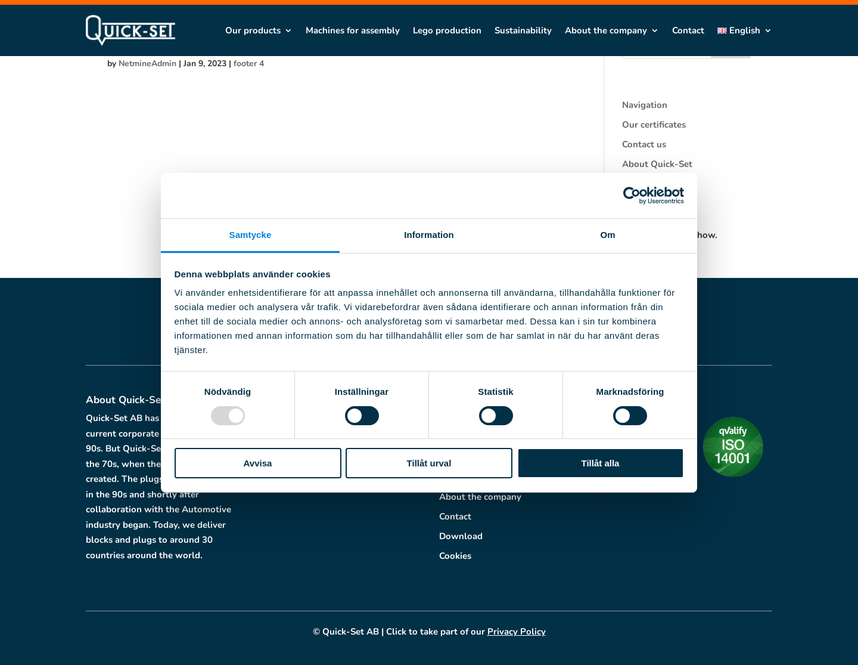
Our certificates (654, 125)
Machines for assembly (353, 30)
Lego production (447, 30)
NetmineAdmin (147, 63)
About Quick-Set (657, 164)
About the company (606, 30)
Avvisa (258, 463)
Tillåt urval (429, 463)
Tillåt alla (601, 463)
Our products (253, 30)
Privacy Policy (516, 632)
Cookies (455, 556)
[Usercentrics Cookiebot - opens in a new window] (632, 196)
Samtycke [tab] (250, 235)
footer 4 (249, 63)
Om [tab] (607, 235)
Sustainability (523, 30)
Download (461, 536)
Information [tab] (429, 235)
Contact (688, 30)
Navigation (644, 105)
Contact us (644, 144)
